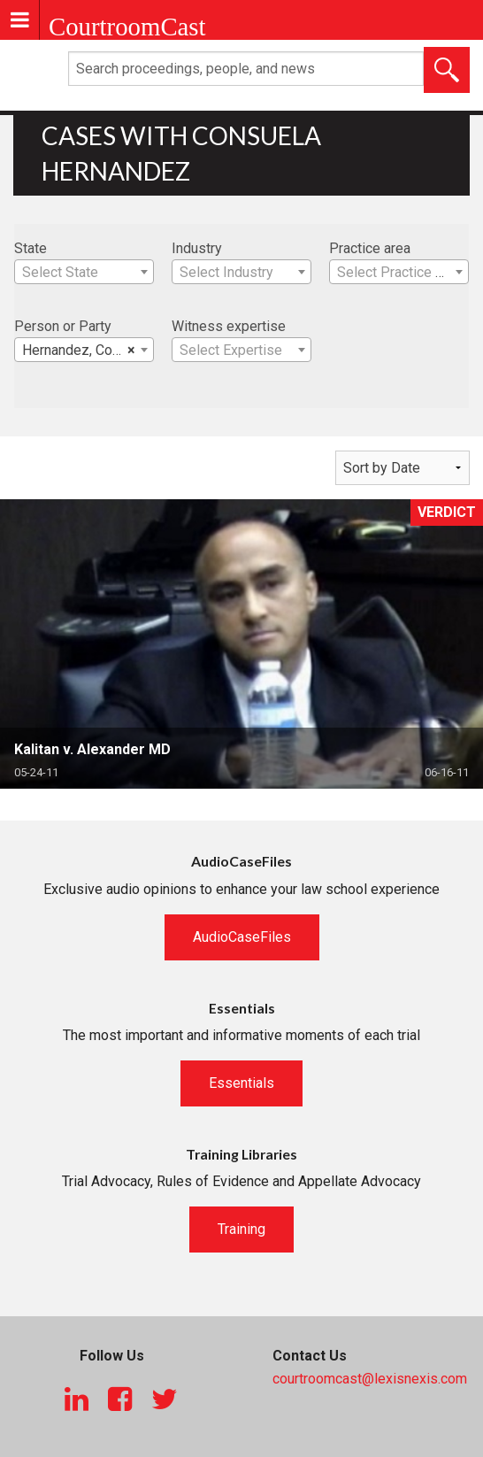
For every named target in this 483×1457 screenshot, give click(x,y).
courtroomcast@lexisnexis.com (369, 1378)
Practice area (369, 248)
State (30, 248)
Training (241, 1229)
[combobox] (84, 271)
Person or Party (62, 326)
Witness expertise (229, 326)
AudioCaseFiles (242, 937)
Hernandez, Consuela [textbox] (87, 350)
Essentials (241, 1083)
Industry (197, 248)
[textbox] (84, 272)
